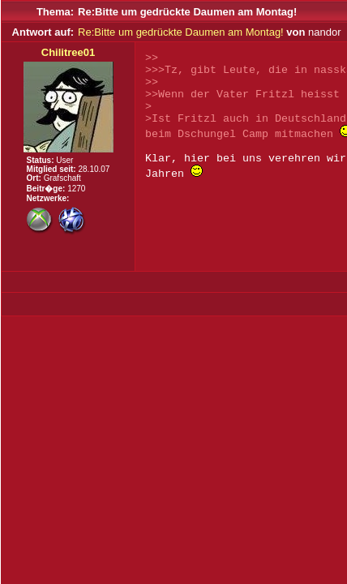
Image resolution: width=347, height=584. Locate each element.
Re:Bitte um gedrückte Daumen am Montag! (181, 32)
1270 (76, 188)
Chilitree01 (68, 52)
